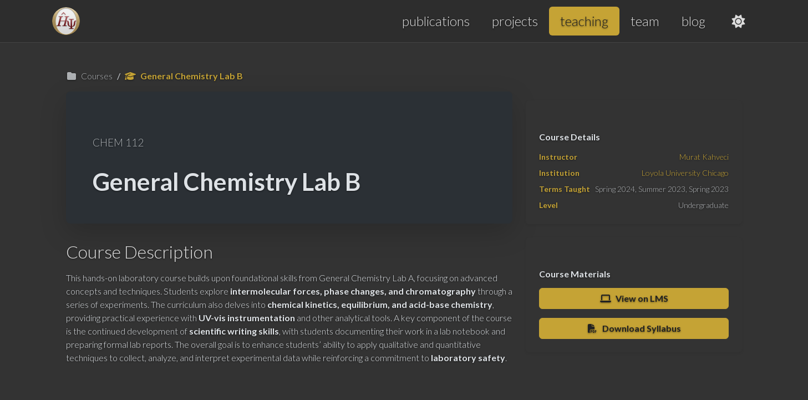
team (645, 21)
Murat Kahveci (704, 156)
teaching (584, 21)
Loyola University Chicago (685, 173)
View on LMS (633, 298)
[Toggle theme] (738, 21)
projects (515, 21)
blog (693, 21)
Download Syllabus (634, 328)
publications (436, 21)
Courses (89, 75)
